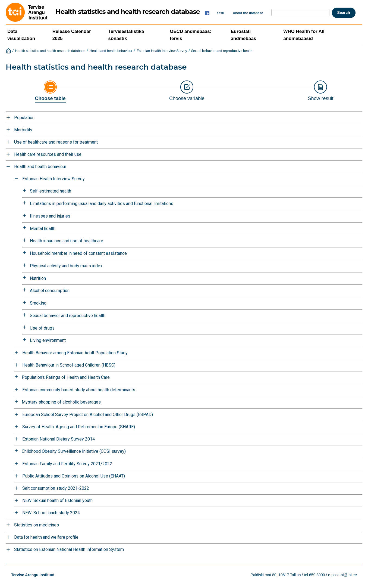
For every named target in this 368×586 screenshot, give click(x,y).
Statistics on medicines (36, 525)
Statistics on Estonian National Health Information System (69, 549)
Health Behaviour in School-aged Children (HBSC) (68, 365)
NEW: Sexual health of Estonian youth (57, 500)
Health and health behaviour (111, 51)
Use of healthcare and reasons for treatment (56, 142)
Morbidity (23, 129)
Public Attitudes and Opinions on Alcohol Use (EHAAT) (73, 476)
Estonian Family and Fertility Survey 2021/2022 (67, 463)
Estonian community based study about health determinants (78, 389)
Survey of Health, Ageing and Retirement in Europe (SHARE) (78, 426)
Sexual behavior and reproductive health (222, 51)
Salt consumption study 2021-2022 (55, 488)
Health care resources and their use (47, 154)
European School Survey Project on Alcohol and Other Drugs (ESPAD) (87, 414)
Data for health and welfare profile (46, 537)
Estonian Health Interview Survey (162, 51)
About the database (248, 13)
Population (24, 117)
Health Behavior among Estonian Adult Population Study (75, 352)
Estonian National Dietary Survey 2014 (58, 439)
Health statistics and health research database (50, 51)
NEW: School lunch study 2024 (51, 512)
